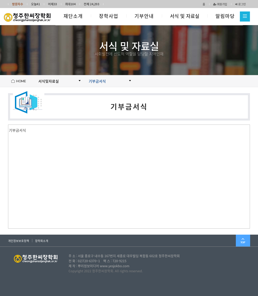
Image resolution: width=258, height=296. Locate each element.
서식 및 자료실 (184, 16)
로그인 (240, 4)
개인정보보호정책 (18, 241)
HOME (21, 81)
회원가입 (220, 4)
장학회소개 (41, 241)
